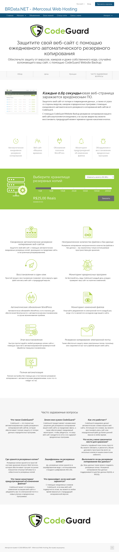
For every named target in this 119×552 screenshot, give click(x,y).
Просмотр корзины (104, 4)
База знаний (48, 15)
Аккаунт (108, 15)
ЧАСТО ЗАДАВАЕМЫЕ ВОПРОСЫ (99, 75)
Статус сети (62, 15)
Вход (89, 4)
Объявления (34, 15)
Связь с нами (75, 15)
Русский (80, 4)
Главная (10, 15)
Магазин (21, 15)
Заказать (106, 198)
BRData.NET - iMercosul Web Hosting (41, 9)
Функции (72, 74)
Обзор (19, 74)
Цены (46, 74)
